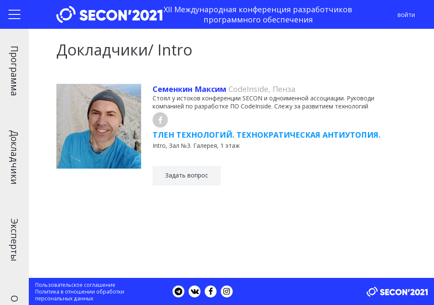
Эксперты (14, 240)
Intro (159, 145)
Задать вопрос (186, 175)
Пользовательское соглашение (75, 284)
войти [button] (406, 15)
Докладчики (14, 157)
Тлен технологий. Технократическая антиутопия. (267, 135)
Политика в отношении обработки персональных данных (79, 295)
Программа (14, 71)
